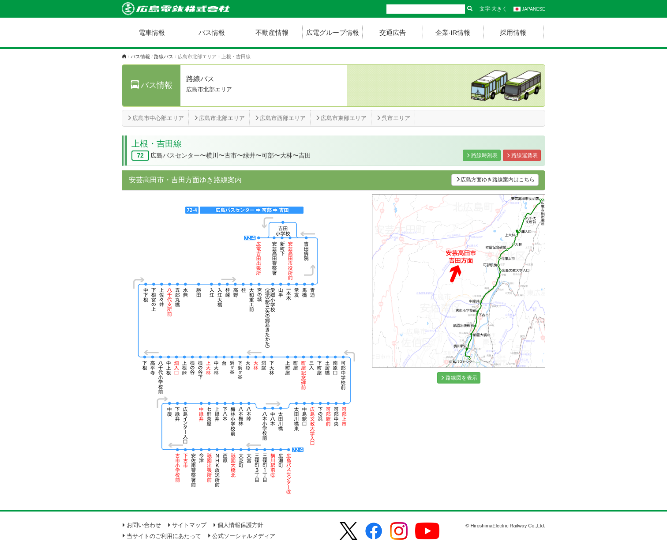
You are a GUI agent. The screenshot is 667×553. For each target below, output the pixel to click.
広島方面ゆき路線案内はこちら (495, 180)
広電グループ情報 (332, 32)
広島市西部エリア (280, 118)
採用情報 (513, 32)
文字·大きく (493, 9)
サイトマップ (186, 525)
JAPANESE (529, 9)
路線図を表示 (458, 378)
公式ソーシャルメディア (241, 536)
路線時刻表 (482, 155)
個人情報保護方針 (238, 525)
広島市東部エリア (341, 118)
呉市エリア (393, 118)
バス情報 (212, 32)
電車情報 (152, 32)
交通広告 (392, 32)
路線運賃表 (522, 155)
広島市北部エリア (219, 118)
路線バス (163, 56)
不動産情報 (272, 32)
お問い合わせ (141, 525)
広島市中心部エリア (155, 118)
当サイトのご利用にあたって (161, 536)
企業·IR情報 (452, 32)
